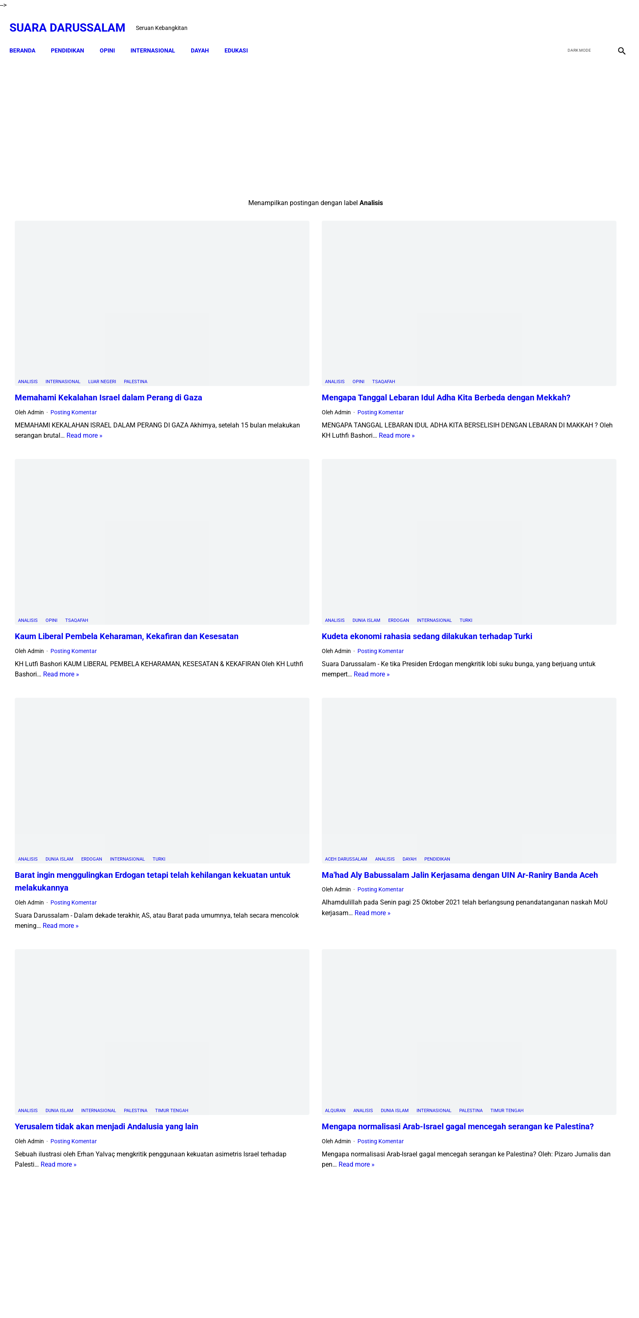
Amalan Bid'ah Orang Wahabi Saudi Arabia (550, 687)
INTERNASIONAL (158, 37)
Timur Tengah (171, 924)
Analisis (28, 320)
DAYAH (205, 37)
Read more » (196, 374)
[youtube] (596, 19)
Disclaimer (288, 1297)
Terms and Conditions (366, 1297)
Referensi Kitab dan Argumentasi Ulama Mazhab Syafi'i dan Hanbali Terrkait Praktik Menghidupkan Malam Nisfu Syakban (561, 986)
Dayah (314, 726)
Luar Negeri (102, 320)
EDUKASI (241, 37)
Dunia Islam (271, 529)
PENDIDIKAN (72, 37)
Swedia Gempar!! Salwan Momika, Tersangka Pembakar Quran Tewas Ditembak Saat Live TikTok (530, 450)
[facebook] (557, 19)
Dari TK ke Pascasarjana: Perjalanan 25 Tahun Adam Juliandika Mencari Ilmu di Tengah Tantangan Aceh (536, 388)
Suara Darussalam (73, 19)
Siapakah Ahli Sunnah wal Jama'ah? (541, 795)
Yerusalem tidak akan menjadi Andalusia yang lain (106, 941)
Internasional (63, 320)
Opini (263, 320)
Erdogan (303, 529)
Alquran (240, 914)
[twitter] (577, 19)
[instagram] (615, 19)
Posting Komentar (73, 350)
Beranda (28, 37)
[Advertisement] (220, 117)
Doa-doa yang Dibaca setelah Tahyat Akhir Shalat (560, 654)
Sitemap (319, 1297)
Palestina (135, 320)
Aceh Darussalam (251, 726)
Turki (370, 529)
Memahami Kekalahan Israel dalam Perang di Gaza (108, 336)
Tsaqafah (288, 320)
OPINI (112, 37)
